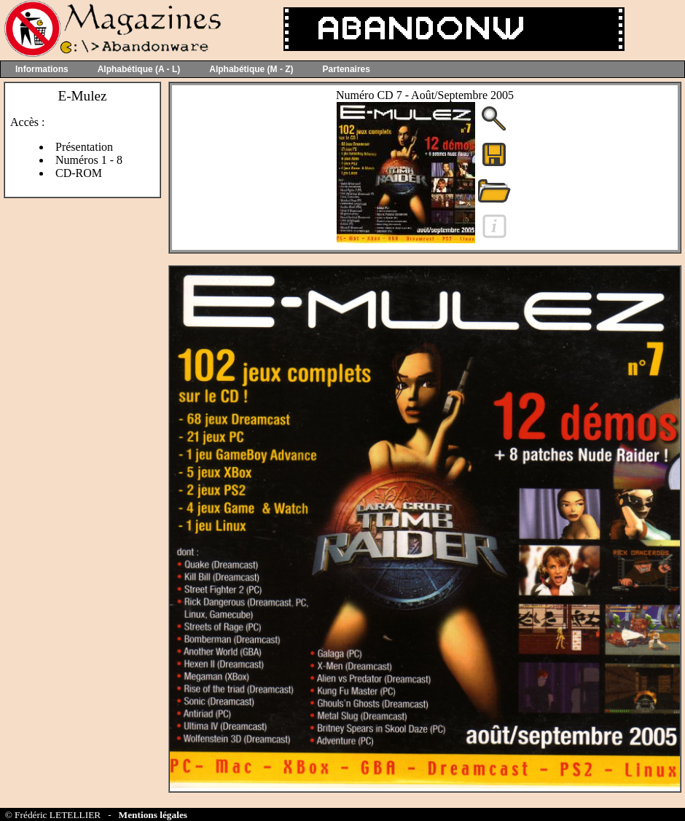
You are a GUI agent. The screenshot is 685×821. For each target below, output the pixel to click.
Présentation (84, 147)
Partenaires (346, 69)
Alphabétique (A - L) (139, 69)
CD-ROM (78, 173)
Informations (41, 69)
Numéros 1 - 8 (88, 160)
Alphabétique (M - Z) (251, 69)
